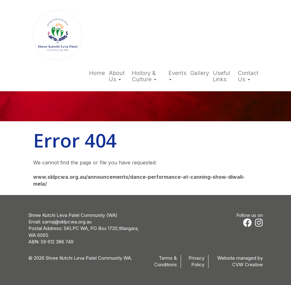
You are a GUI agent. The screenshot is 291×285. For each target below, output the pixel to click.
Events (177, 75)
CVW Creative (247, 265)
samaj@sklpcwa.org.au (67, 222)
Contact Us (248, 76)
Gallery (199, 73)
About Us (117, 76)
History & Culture (144, 76)
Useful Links (221, 76)
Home (97, 73)
